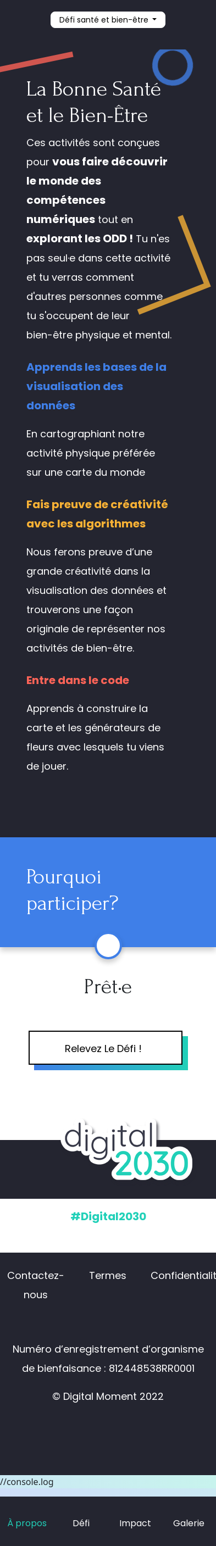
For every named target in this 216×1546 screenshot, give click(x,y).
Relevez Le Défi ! (103, 1048)
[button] (189, 20)
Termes (107, 1275)
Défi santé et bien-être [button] (105, 19)
